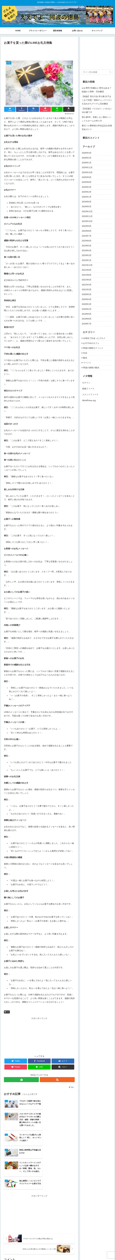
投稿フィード (88, 389)
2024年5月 (86, 206)
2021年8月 (86, 275)
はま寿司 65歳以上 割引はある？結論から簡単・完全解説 (96, 90)
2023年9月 (86, 226)
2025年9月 (86, 177)
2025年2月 (86, 192)
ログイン (86, 383)
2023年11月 (87, 216)
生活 (7, 1012)
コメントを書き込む (39, 1235)
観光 (85, 358)
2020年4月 (86, 299)
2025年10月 (87, 172)
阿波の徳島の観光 (91, 367)
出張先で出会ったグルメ (94, 338)
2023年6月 (86, 241)
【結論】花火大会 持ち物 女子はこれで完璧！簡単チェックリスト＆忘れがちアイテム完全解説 (97, 100)
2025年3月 (86, 187)
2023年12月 (87, 211)
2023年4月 (86, 250)
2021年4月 (86, 285)
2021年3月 (86, 289)
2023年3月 (86, 255)
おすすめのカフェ (91, 343)
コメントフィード (90, 394)
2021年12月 (87, 265)
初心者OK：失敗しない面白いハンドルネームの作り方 (96, 119)
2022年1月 (86, 260)
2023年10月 (87, 221)
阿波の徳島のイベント (93, 348)
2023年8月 (86, 231)
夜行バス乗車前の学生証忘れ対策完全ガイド (97, 127)
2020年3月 (86, 304)
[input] (97, 72)
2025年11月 (87, 167)
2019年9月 (86, 314)
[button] (68, 109)
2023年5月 (86, 246)
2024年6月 (86, 202)
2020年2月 (86, 309)
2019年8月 (86, 319)
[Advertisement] (39, 52)
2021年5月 (86, 280)
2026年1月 (86, 163)
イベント (87, 363)
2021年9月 (86, 270)
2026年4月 (86, 153)
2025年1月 (86, 197)
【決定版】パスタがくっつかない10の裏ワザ (97, 110)
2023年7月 (86, 236)
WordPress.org (89, 400)
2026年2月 (86, 158)
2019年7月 (86, 324)
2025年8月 (86, 182)
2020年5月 (86, 294)
